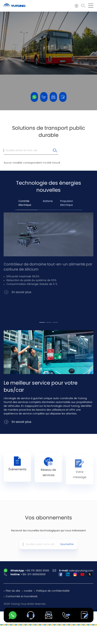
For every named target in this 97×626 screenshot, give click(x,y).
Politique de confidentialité (53, 591)
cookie (28, 591)
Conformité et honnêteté (21, 596)
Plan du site (13, 591)
